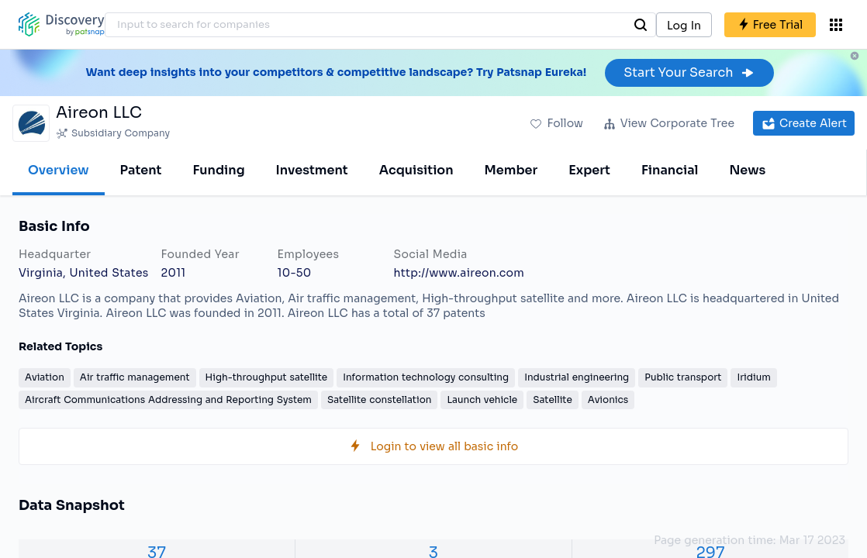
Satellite (552, 399)
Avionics (608, 399)
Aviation (44, 377)
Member (511, 170)
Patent (141, 170)
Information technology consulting (426, 377)
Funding (218, 170)
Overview (58, 170)
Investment (312, 170)
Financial (669, 170)
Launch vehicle (482, 399)
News (747, 170)
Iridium (754, 377)
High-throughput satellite (267, 377)
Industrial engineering (576, 377)
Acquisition (416, 170)
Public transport (682, 377)
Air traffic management (135, 377)
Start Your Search (689, 72)
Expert (589, 170)
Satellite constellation (379, 399)
